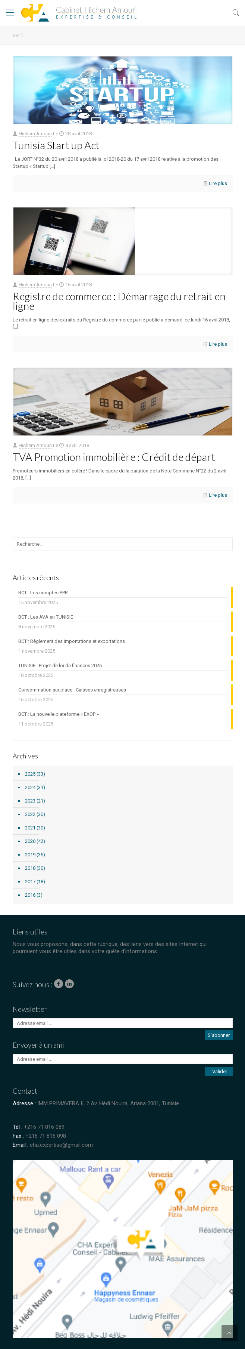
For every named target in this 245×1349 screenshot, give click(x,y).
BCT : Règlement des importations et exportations (71, 641)
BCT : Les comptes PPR (43, 592)
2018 (30, 868)
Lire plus (218, 183)
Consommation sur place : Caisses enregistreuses (72, 690)
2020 (30, 841)
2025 (30, 774)
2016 (30, 895)
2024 (30, 787)
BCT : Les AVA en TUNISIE (45, 617)
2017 (30, 881)
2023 (30, 801)
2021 (30, 828)
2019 (30, 854)
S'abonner (219, 1035)
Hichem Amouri (35, 133)
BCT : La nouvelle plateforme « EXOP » (58, 714)
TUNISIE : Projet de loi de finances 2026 (60, 665)
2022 (30, 814)
